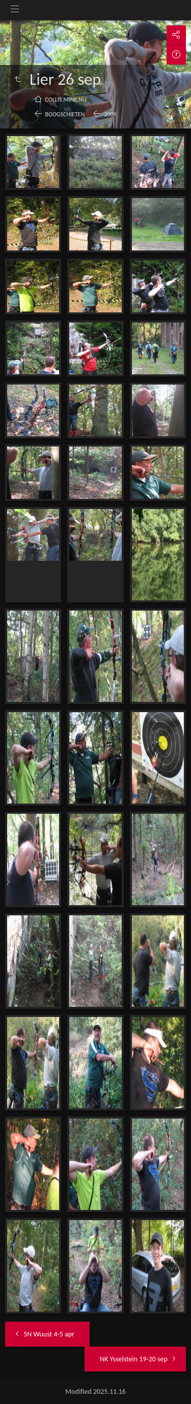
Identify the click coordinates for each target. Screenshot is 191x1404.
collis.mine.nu (66, 99)
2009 (110, 114)
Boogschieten (65, 114)
